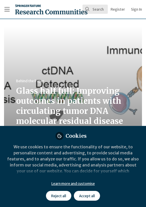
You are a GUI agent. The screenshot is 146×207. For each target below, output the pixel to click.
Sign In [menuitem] (136, 9)
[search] (95, 9)
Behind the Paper (30, 81)
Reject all (58, 196)
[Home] (35, 9)
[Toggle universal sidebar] (7, 9)
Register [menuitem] (118, 9)
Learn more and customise (73, 183)
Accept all (87, 196)
